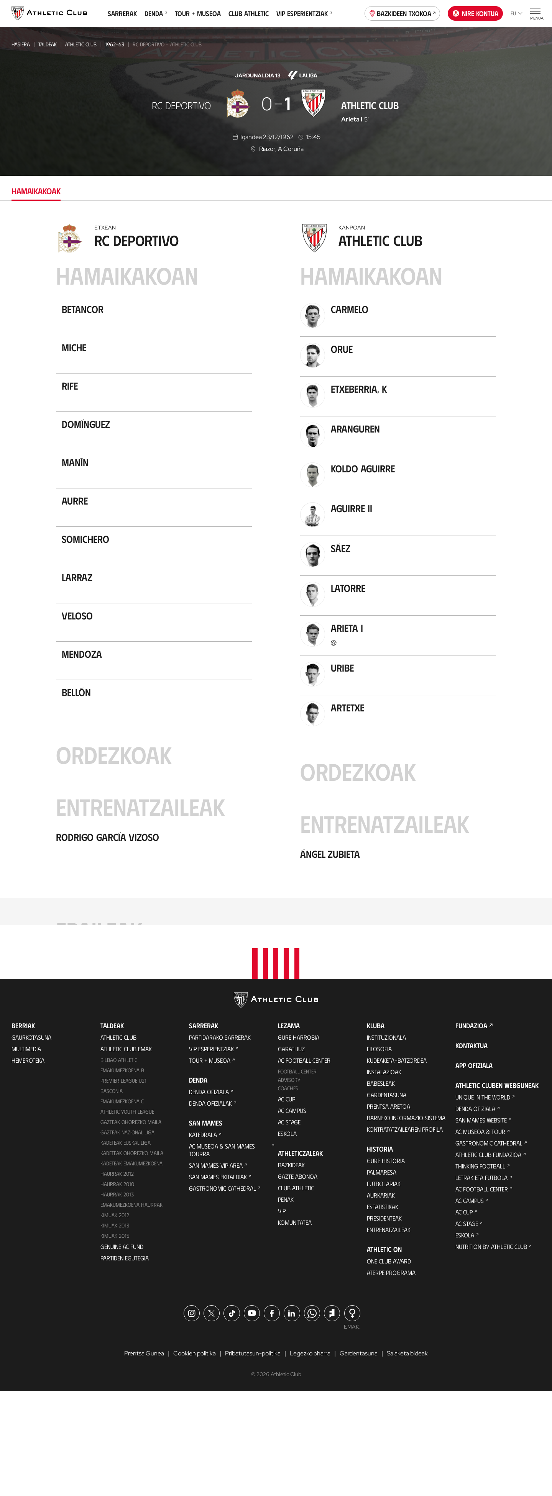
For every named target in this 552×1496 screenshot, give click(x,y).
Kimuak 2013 (114, 1329)
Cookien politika (194, 1458)
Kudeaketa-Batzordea (397, 1164)
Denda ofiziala (209, 1196)
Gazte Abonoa (297, 1281)
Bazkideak (291, 1269)
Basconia (111, 1195)
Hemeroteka (28, 1164)
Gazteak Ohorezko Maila (130, 1226)
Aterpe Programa (391, 1377)
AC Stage (289, 1226)
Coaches (288, 1193)
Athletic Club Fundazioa (488, 1259)
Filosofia (379, 1153)
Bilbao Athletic (118, 1164)
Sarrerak (122, 13)
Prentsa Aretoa (388, 1210)
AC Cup (286, 1203)
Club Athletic (248, 13)
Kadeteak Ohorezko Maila (131, 1257)
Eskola (287, 1238)
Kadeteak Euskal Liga (125, 1247)
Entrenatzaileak (389, 1334)
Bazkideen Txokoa (402, 12)
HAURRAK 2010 (117, 1288)
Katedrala (203, 1239)
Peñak (286, 1304)
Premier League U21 (123, 1185)
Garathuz (291, 1153)
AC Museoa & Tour (480, 1236)
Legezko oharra (310, 1458)
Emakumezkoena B (122, 1175)
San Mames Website (481, 1224)
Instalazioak (384, 1176)
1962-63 (114, 44)
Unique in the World (482, 1201)
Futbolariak (384, 1288)
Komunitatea (295, 1327)
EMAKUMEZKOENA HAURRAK (131, 1309)
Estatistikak (382, 1311)
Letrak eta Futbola (481, 1282)
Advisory (289, 1184)
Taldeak (47, 44)
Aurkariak (381, 1299)
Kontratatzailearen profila (405, 1233)
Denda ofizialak (210, 1207)
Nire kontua (475, 13)
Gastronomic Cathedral (222, 1292)
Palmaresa (381, 1276)
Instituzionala (386, 1141)
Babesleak (381, 1187)
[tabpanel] (276, 614)
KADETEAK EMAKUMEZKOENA (131, 1268)
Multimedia (26, 1153)
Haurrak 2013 (117, 1299)
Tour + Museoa (198, 13)
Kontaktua (471, 1150)
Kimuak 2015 (114, 1340)
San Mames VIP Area (216, 1269)
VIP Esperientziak (304, 13)
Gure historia (386, 1265)
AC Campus (292, 1215)
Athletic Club (81, 44)
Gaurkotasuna (31, 1141)
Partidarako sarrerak (220, 1141)
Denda (156, 13)
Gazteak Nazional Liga (127, 1237)
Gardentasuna (386, 1199)
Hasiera (21, 44)
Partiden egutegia (124, 1362)
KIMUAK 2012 (114, 1319)
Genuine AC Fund (121, 1350)
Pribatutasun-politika (253, 1458)
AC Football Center (304, 1164)
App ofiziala (474, 1170)
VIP (282, 1315)
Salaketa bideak (407, 1458)
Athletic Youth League (127, 1216)
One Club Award (389, 1365)
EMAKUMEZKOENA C (122, 1206)
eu (516, 13)
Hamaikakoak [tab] (36, 190)
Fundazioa (471, 1130)
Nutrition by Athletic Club (491, 1351)
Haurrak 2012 (117, 1278)
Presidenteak (384, 1322)
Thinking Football (480, 1270)
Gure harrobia (298, 1141)
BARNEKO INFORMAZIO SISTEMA (406, 1222)
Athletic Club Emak (126, 1153)
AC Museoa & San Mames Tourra (222, 1254)
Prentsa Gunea (144, 1458)
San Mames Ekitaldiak (218, 1281)
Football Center (297, 1176)
